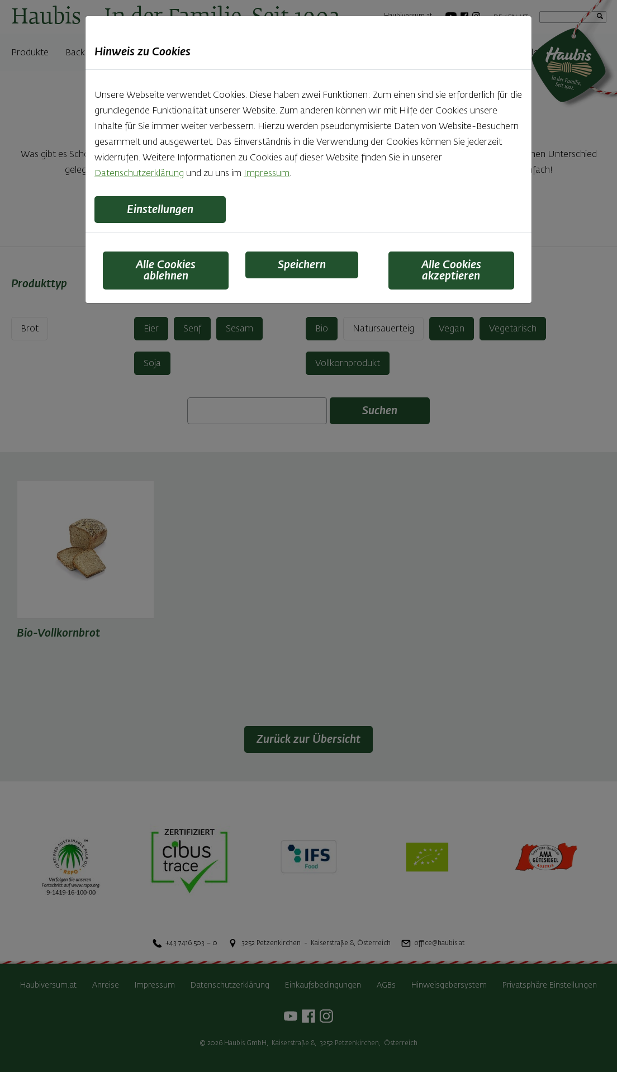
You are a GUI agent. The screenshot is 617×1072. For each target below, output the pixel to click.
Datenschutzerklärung (139, 173)
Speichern (302, 265)
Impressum (266, 173)
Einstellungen (160, 209)
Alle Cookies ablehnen (166, 270)
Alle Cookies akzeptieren (451, 270)
